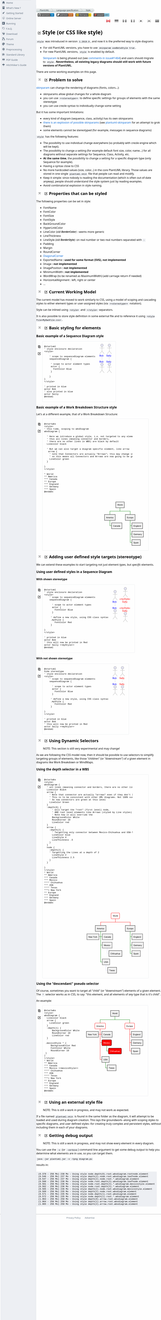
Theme (7, 44)
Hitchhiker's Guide (13, 65)
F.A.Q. (6, 28)
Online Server (11, 18)
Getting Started (12, 13)
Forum (7, 39)
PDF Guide (9, 59)
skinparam (43, 88)
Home (7, 2)
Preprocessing (11, 49)
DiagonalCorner (53, 256)
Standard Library (13, 54)
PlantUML (44, 10)
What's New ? (11, 8)
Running (8, 23)
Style (88, 10)
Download (9, 33)
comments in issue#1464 (104, 58)
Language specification (67, 10)
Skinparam (49, 58)
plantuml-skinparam (118, 122)
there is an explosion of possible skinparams (71, 122)
